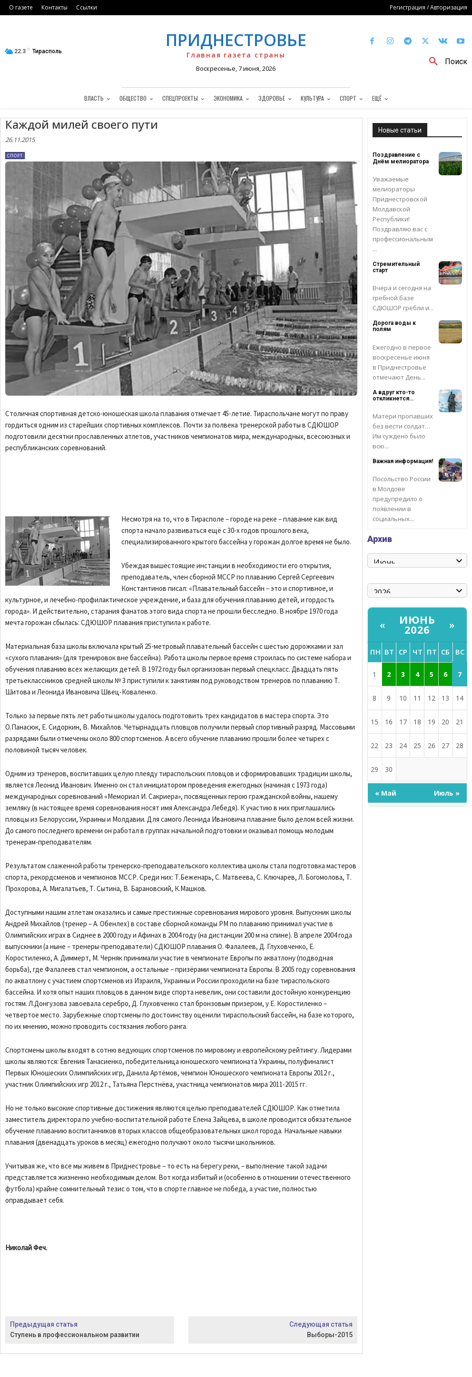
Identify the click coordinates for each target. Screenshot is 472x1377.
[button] (444, 61)
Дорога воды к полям (394, 326)
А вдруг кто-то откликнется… (394, 395)
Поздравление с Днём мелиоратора (401, 158)
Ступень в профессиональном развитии (74, 1335)
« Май (385, 793)
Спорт (15, 155)
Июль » (447, 793)
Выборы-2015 (330, 1335)
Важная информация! (403, 461)
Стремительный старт (396, 267)
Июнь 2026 (417, 624)
